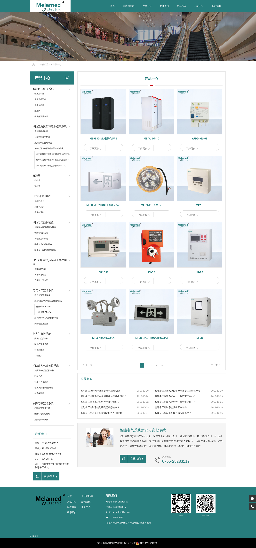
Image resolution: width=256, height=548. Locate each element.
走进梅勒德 (128, 5)
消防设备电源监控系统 (46, 365)
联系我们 (216, 5)
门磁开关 (38, 356)
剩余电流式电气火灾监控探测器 (48, 301)
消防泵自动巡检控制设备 (45, 227)
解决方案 (181, 5)
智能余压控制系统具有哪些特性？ (172, 407)
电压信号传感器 (41, 382)
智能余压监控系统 (43, 88)
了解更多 (95, 148)
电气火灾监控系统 (43, 290)
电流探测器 (39, 393)
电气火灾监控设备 (42, 295)
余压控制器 (39, 94)
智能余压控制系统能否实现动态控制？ (100, 407)
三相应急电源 (40, 274)
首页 (112, 5)
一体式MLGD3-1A (43, 312)
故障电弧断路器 (41, 419)
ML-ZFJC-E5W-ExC (103, 338)
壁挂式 (37, 180)
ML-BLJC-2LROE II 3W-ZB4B (103, 205)
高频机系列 (39, 201)
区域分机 (38, 376)
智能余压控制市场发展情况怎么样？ (173, 413)
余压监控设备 (40, 99)
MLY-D (199, 205)
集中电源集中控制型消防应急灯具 (49, 148)
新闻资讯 (164, 5)
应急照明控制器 (41, 131)
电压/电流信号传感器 (43, 387)
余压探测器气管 (41, 116)
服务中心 (199, 5)
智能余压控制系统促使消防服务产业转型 (101, 413)
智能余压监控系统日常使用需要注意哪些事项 (177, 390)
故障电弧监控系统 (43, 403)
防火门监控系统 (42, 333)
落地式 (37, 186)
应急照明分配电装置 (43, 143)
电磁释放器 (39, 350)
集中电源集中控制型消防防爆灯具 (51, 165)
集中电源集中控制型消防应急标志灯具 (53, 154)
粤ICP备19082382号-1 (147, 543)
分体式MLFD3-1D (43, 306)
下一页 (214, 365)
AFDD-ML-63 (199, 138)
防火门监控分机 (41, 344)
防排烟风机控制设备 (43, 244)
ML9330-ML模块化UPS (103, 138)
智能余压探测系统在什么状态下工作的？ (175, 396)
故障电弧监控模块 (42, 414)
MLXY (151, 271)
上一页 (89, 365)
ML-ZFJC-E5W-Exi (151, 205)
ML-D (199, 338)
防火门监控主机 (41, 338)
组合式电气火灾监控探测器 (46, 318)
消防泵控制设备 (41, 233)
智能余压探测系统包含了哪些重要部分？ (175, 402)
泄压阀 (37, 111)
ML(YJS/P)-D (151, 138)
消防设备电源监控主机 (44, 370)
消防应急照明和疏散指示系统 (50, 126)
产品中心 (147, 5)
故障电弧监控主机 (42, 408)
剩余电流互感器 (41, 324)
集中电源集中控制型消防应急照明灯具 (53, 160)
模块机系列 (39, 212)
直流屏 (36, 175)
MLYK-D (103, 271)
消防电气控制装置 (43, 222)
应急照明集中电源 (42, 137)
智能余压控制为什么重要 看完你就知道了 (101, 390)
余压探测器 (39, 105)
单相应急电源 (40, 269)
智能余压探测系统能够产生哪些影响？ (100, 402)
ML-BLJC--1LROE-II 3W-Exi (151, 338)
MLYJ (200, 271)
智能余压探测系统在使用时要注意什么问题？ (103, 396)
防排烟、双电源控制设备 (45, 250)
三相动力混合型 (41, 280)
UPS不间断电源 (42, 196)
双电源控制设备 (41, 239)
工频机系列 (39, 207)
